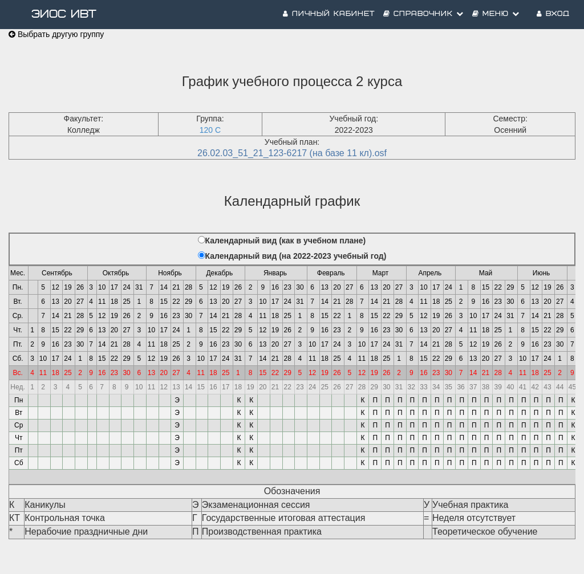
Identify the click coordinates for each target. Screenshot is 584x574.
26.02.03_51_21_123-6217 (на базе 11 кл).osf (292, 153)
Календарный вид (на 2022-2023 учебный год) (296, 255)
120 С (210, 130)
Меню (496, 14)
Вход (553, 14)
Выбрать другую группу (56, 34)
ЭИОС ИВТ (63, 14)
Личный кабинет (329, 14)
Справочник (423, 14)
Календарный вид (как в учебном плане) (285, 240)
